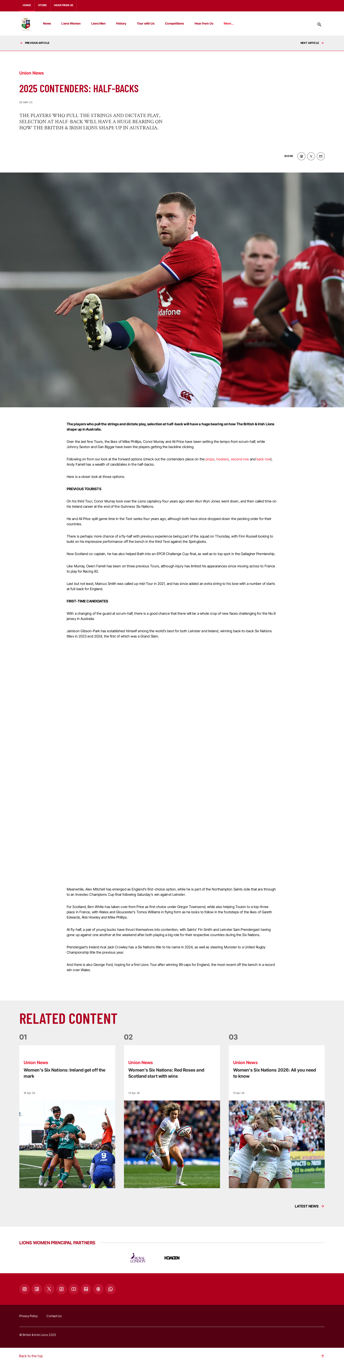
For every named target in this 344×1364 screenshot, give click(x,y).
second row (240, 458)
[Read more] (67, 1116)
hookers (222, 458)
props (210, 458)
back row (263, 458)
